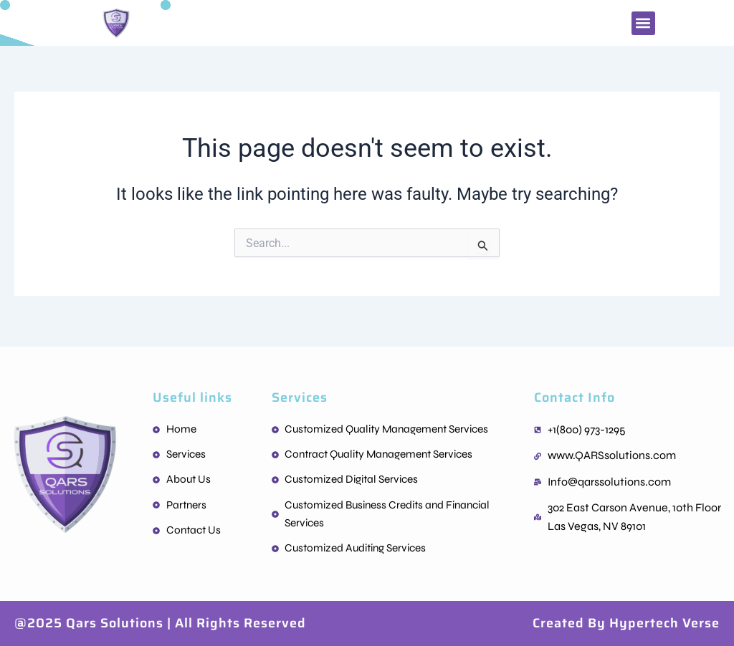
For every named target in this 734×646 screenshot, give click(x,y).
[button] (643, 23)
